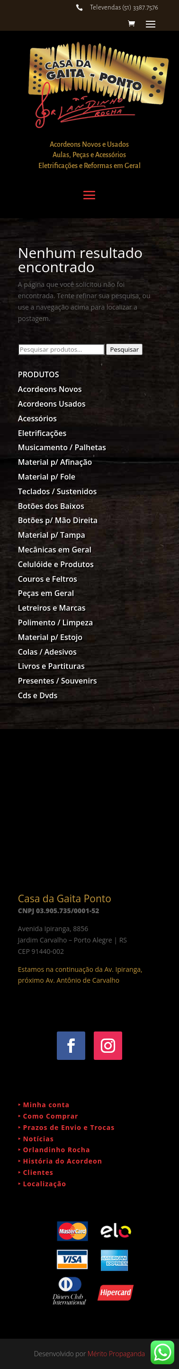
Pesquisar (124, 349)
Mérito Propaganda (116, 1353)
